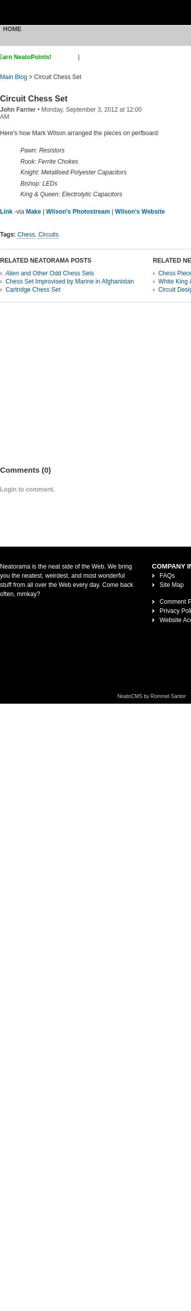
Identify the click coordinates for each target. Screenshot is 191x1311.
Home (12, 29)
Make (33, 211)
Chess (26, 234)
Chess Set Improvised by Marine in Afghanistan (70, 281)
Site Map (171, 584)
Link (6, 211)
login (87, 57)
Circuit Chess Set (33, 98)
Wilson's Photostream (78, 211)
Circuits (48, 234)
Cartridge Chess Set (33, 289)
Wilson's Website (140, 211)
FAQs (167, 575)
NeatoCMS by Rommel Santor (152, 696)
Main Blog (13, 77)
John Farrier (18, 109)
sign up (66, 57)
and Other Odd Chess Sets (50, 273)
